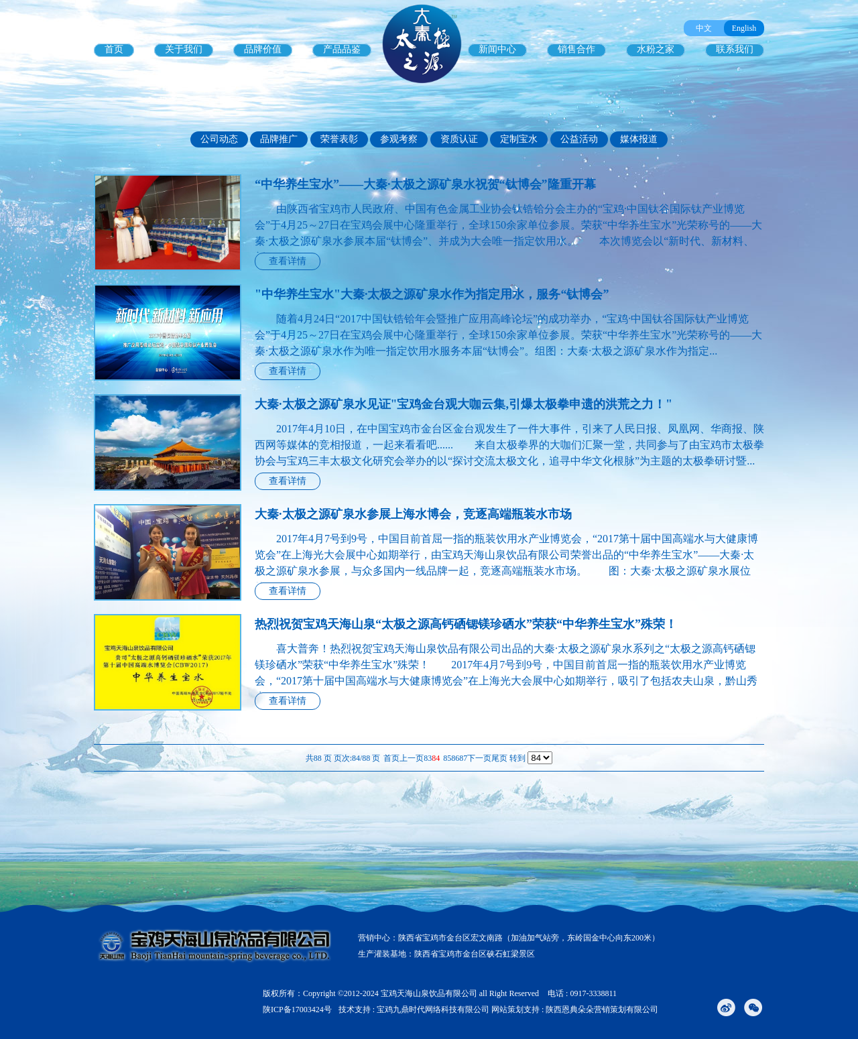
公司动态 (219, 139)
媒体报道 (639, 139)
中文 (704, 28)
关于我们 (183, 49)
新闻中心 (497, 49)
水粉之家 (655, 49)
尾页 (499, 758)
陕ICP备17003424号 (297, 1009)
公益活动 (579, 139)
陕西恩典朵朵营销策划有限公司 (602, 1009)
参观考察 (399, 139)
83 (428, 758)
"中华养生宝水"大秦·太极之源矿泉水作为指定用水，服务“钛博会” (432, 294)
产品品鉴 (342, 49)
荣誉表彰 (339, 139)
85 (447, 758)
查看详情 (287, 261)
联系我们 (734, 49)
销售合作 (576, 49)
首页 (114, 49)
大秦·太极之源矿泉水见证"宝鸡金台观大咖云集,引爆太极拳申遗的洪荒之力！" (463, 404)
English (744, 28)
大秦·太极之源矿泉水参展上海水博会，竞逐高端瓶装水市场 (413, 514)
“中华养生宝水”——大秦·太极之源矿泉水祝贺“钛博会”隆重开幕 (425, 184)
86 (455, 758)
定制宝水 (519, 139)
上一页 (412, 758)
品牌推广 (279, 139)
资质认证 (459, 139)
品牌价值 (263, 49)
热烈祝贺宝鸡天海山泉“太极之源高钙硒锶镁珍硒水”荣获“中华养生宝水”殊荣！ (466, 624)
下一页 (479, 758)
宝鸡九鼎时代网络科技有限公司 (433, 1009)
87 (463, 758)
